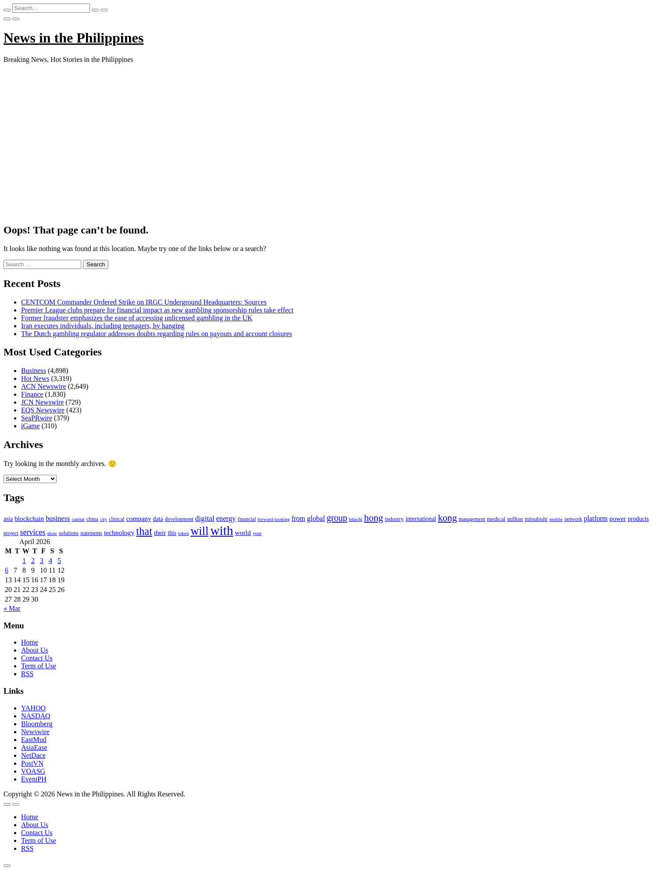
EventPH (34, 779)
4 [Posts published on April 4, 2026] (50, 560)
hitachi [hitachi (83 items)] (355, 519)
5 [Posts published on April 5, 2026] (59, 560)
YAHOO (33, 708)
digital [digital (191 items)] (205, 518)
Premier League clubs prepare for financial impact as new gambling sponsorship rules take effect (157, 310)
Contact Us (37, 658)
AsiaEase (34, 747)
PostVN (32, 763)
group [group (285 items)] (336, 518)
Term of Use (38, 666)
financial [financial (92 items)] (246, 519)
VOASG (33, 771)
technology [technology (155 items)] (119, 532)
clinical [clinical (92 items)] (116, 519)
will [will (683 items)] (199, 531)
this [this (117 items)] (172, 533)
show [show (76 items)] (52, 533)
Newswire (35, 731)
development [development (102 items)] (179, 519)
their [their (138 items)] (160, 532)
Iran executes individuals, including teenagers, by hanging (102, 326)
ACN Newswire (43, 386)
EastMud (34, 739)
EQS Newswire (43, 410)
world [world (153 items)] (243, 532)
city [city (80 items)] (103, 519)
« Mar (12, 608)
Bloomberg (37, 724)
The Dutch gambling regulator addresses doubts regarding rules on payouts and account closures (156, 333)
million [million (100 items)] (515, 519)
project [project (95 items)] (11, 533)
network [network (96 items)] (573, 519)
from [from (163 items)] (298, 518)
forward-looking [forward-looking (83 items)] (274, 519)
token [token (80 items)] (183, 533)
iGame (30, 426)
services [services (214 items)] (33, 532)
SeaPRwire (36, 418)
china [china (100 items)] (92, 519)
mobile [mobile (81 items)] (556, 519)
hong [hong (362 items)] (373, 518)
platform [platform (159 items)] (596, 518)
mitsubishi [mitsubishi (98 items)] (536, 519)
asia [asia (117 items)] (8, 519)
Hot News (35, 378)
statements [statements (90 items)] (91, 533)
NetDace (33, 755)
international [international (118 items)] (420, 519)
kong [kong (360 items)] (447, 518)
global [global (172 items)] (316, 518)
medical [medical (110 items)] (496, 519)
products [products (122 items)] (638, 519)
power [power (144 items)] (617, 518)
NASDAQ (35, 716)
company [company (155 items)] (138, 518)
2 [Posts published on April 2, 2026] (33, 560)
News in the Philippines (73, 38)
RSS (27, 673)
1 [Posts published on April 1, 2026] (24, 560)
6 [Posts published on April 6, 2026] (6, 570)
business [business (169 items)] (58, 518)
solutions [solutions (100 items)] (69, 533)
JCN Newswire (42, 402)
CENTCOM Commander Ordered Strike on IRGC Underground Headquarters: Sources (144, 302)
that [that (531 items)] (144, 531)
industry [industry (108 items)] (394, 519)
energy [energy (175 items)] (226, 518)
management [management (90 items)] (472, 519)
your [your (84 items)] (257, 533)
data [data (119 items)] (158, 519)
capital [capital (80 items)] (78, 519)
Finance (32, 394)
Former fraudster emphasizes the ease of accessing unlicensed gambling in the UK (136, 318)
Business (33, 370)
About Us (34, 650)
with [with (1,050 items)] (221, 530)
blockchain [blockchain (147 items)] (29, 518)
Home (29, 642)
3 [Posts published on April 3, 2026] (41, 560)
